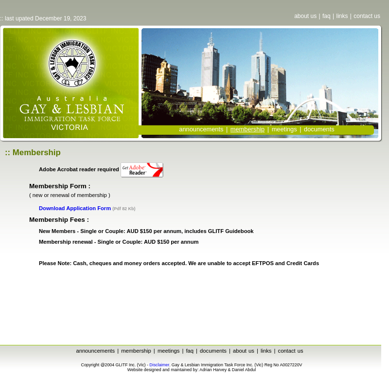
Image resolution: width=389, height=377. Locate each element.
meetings (284, 129)
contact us (367, 16)
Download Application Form (75, 208)
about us (305, 16)
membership (136, 351)
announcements (201, 129)
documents (319, 129)
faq (326, 16)
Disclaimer (159, 364)
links (342, 16)
